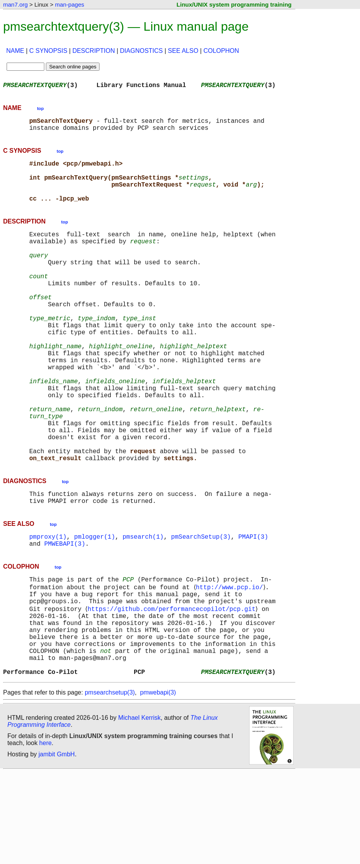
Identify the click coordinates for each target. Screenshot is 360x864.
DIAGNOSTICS (141, 50)
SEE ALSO (183, 50)
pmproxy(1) (47, 606)
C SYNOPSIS (48, 50)
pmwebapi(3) (158, 784)
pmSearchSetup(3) (201, 606)
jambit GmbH (56, 846)
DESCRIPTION (93, 50)
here (45, 834)
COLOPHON (221, 50)
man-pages (69, 4)
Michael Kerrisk (139, 809)
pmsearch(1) (143, 606)
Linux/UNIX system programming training (234, 4)
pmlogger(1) (94, 606)
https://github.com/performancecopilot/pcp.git (173, 686)
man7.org (15, 4)
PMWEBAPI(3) (65, 615)
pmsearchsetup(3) (110, 784)
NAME (15, 50)
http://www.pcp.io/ (230, 660)
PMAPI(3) (253, 606)
